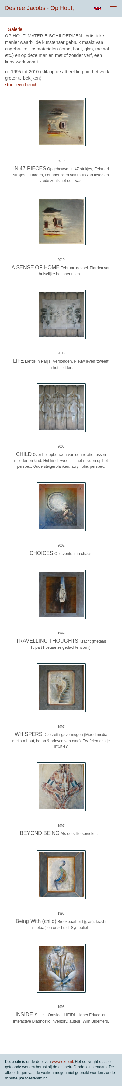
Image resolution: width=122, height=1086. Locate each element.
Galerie (13, 29)
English (97, 8)
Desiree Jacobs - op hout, (39, 8)
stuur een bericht (22, 84)
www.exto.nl (62, 1061)
